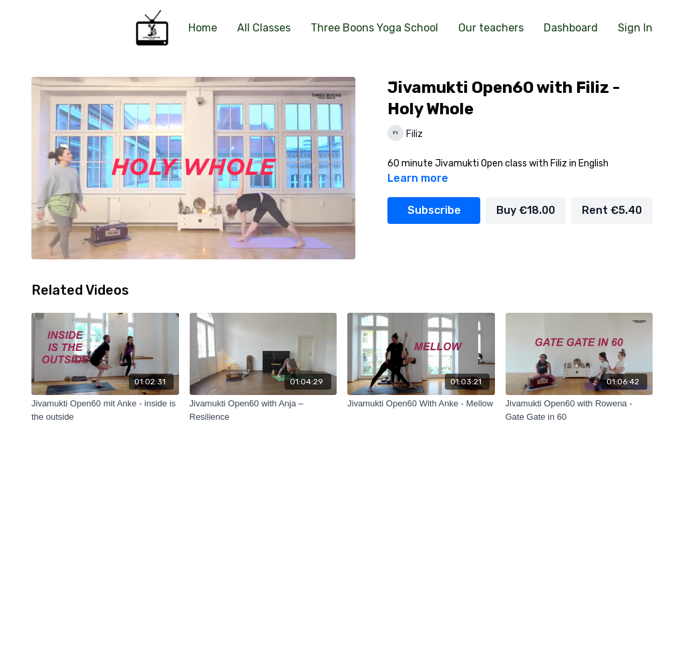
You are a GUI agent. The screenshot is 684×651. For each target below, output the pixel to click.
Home (202, 27)
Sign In (635, 27)
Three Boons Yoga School (374, 27)
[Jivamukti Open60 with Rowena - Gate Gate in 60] (579, 410)
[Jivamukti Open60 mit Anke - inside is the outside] (105, 410)
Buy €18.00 (525, 210)
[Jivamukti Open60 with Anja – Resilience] (263, 410)
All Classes (264, 27)
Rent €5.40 (612, 210)
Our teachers (491, 27)
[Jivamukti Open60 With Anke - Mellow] (421, 403)
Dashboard (571, 27)
